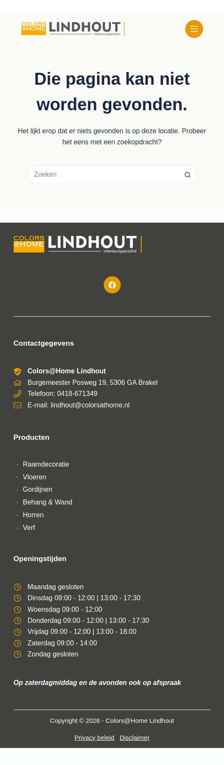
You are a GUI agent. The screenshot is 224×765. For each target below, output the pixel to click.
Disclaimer (134, 737)
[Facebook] (112, 284)
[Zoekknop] (188, 174)
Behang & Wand (48, 502)
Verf (29, 527)
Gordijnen (37, 489)
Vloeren (35, 477)
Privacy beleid (94, 737)
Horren (33, 515)
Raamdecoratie (46, 464)
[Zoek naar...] (102, 174)
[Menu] (194, 29)
